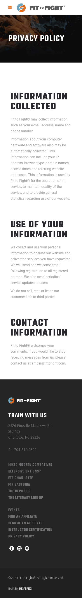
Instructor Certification (30, 530)
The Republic (19, 491)
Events (14, 510)
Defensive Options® (24, 471)
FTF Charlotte (20, 478)
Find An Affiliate (22, 517)
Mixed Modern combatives (30, 465)
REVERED (25, 588)
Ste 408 (14, 431)
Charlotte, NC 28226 (24, 437)
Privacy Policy (21, 536)
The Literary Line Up (25, 498)
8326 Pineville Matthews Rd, (30, 425)
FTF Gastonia (19, 485)
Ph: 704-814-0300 (22, 450)
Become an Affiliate (25, 523)
